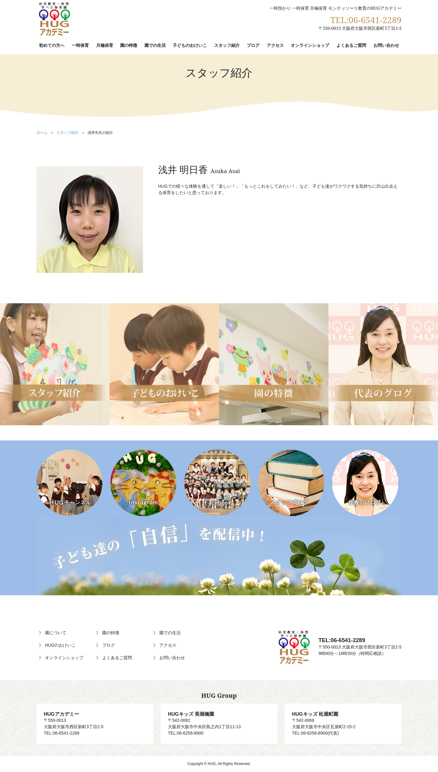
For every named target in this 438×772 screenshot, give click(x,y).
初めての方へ (51, 45)
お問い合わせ (386, 45)
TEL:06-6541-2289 (365, 20)
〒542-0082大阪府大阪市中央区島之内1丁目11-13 (219, 720)
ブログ (253, 45)
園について (55, 632)
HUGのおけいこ (60, 645)
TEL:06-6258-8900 (185, 733)
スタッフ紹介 (227, 45)
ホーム (41, 132)
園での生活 (155, 45)
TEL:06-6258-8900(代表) (315, 733)
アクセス (275, 45)
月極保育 (104, 45)
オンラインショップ (310, 45)
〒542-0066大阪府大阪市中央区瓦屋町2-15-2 (343, 720)
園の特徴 (128, 45)
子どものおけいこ (190, 45)
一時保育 (80, 45)
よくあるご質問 (351, 45)
